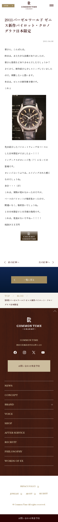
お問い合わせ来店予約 (29, 365)
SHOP (8, 423)
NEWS (9, 385)
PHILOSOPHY (13, 451)
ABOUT (29, 494)
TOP (7, 296)
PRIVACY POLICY (28, 486)
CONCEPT (11, 395)
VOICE (9, 414)
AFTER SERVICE (15, 432)
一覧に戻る (29, 279)
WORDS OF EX (14, 461)
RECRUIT (11, 442)
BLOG (20, 296)
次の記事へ (44, 262)
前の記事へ (13, 262)
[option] (50, 519)
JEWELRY (14, 494)
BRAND (9, 404)
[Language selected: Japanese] (8, 5)
